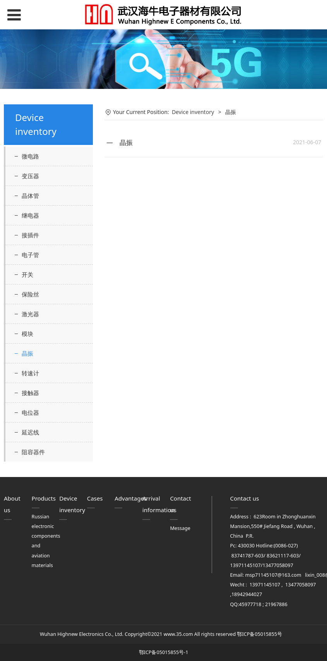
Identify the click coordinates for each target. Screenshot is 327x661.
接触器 (30, 393)
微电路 (30, 156)
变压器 (30, 176)
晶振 (27, 353)
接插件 (30, 235)
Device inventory (193, 112)
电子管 (30, 255)
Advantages (131, 498)
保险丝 (30, 294)
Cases (95, 498)
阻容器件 (33, 452)
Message (180, 528)
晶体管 (30, 195)
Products (44, 498)
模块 (27, 333)
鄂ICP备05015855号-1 (163, 652)
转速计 (30, 373)
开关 (27, 274)
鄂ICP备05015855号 (259, 634)
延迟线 (30, 432)
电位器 (30, 412)
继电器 (30, 215)
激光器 (30, 314)
